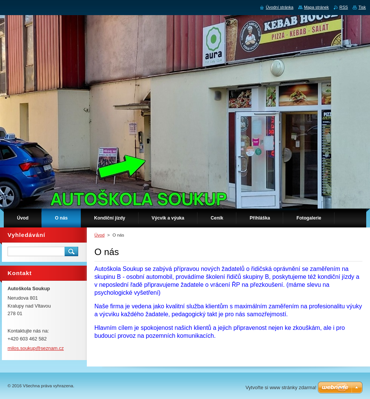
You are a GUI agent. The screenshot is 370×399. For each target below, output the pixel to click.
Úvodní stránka (279, 7)
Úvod (99, 235)
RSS (343, 7)
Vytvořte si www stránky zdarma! (280, 387)
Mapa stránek (316, 7)
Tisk (362, 7)
